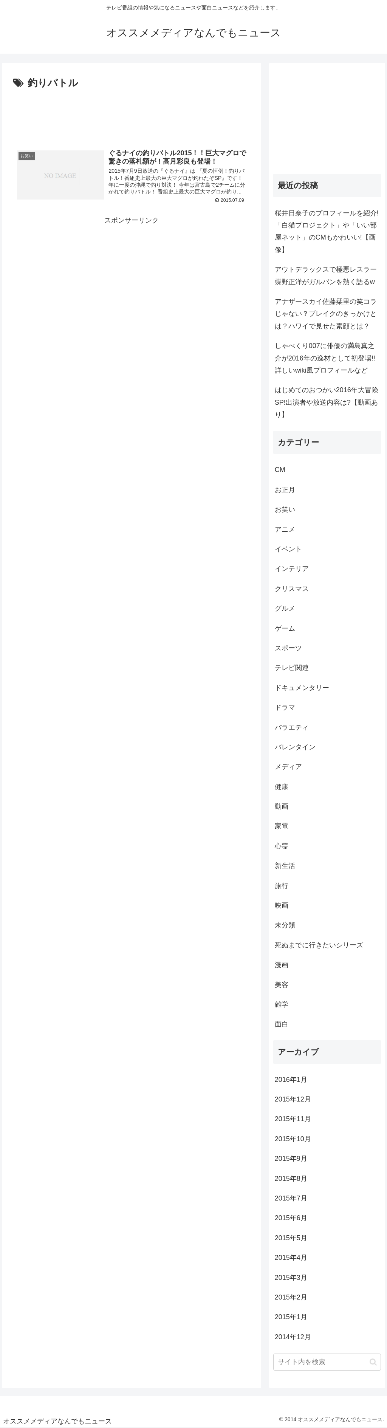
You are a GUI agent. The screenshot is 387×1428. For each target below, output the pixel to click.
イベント (288, 549)
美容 (281, 985)
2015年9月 (291, 1158)
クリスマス (292, 589)
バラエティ (292, 727)
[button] (373, 1362)
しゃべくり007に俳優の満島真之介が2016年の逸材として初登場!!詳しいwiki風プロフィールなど (325, 358)
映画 (281, 905)
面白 (281, 1024)
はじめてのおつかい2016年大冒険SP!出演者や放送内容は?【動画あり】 (326, 402)
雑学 (281, 1004)
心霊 (281, 846)
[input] (327, 1362)
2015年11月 (293, 1119)
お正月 (285, 490)
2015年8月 (291, 1178)
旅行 (281, 886)
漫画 (281, 965)
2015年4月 (291, 1257)
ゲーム (285, 628)
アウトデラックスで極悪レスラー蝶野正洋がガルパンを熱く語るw (326, 275)
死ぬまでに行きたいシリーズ (319, 945)
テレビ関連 (292, 667)
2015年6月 (291, 1218)
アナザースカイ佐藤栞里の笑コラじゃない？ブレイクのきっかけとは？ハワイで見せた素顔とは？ (326, 314)
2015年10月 (293, 1139)
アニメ (285, 529)
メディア (288, 766)
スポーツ (288, 648)
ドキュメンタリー (302, 688)
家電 (281, 826)
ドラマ (285, 707)
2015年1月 (291, 1317)
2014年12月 (293, 1337)
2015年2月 (291, 1297)
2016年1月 (291, 1079)
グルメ (285, 608)
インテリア (292, 568)
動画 (281, 806)
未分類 (285, 925)
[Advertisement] (131, 114)
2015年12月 (293, 1099)
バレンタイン (295, 747)
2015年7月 (291, 1198)
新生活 (285, 865)
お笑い (285, 509)
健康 (281, 787)
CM (280, 469)
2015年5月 (291, 1238)
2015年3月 (291, 1277)
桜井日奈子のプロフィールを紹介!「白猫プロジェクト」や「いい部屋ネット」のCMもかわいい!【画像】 (327, 231)
